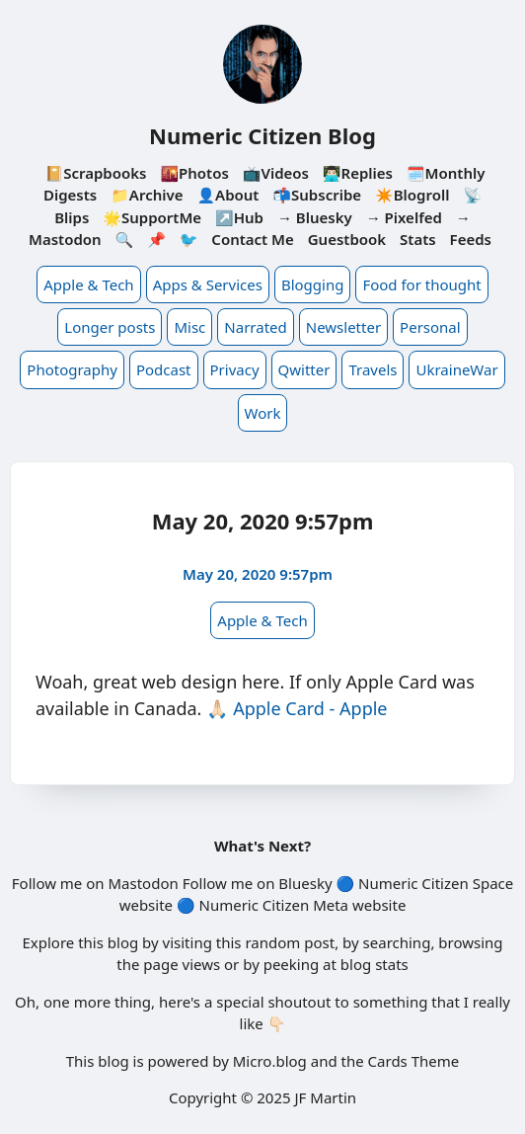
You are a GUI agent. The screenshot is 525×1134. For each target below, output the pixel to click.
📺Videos (276, 173)
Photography (72, 369)
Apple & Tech (88, 284)
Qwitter (304, 369)
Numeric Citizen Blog (262, 135)
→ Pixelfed (404, 217)
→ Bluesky (314, 217)
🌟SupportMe (152, 217)
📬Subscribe (316, 194)
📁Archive (147, 194)
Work (263, 413)
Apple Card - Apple (310, 708)
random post (290, 942)
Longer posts (109, 327)
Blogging (312, 284)
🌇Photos (194, 173)
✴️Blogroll (412, 194)
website (146, 905)
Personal (430, 327)
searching (397, 942)
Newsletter (343, 327)
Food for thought (421, 284)
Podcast (163, 369)
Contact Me (252, 239)
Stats (418, 239)
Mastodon (143, 883)
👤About (227, 194)
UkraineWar (456, 369)
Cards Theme (414, 1061)
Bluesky (305, 883)
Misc (189, 327)
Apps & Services (207, 284)
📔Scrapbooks (96, 173)
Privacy (235, 369)
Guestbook (347, 239)
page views (181, 964)
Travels (372, 369)
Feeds (470, 239)
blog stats (374, 964)
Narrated (255, 327)
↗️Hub (239, 217)
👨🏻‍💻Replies (358, 173)
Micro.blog (270, 1061)
